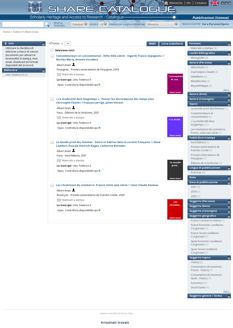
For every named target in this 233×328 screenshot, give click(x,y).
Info (188, 3)
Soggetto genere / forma (205, 295)
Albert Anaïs (31, 32)
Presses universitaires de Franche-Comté (205, 148)
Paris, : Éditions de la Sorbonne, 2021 (78, 112)
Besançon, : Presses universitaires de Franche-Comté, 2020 (90, 195)
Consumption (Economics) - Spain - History (206, 276)
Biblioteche (176, 3)
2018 (194, 191)
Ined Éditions (198, 142)
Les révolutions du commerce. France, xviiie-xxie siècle (208, 131)
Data (192, 177)
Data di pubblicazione (203, 182)
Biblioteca (10, 70)
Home (6, 32)
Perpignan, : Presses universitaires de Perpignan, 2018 (88, 69)
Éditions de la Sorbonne (204, 163)
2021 (194, 187)
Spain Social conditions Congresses (204, 250)
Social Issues (198, 287)
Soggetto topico (199, 257)
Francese (196, 172)
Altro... (227, 90)
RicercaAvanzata (59, 24)
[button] (80, 24)
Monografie (197, 57)
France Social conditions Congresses (205, 234)
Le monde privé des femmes (207, 108)
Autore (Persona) (200, 62)
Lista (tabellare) (172, 43)
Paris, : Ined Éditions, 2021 (72, 155)
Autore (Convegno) (201, 99)
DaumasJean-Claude (202, 72)
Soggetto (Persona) (202, 201)
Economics (197, 283)
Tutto (55, 43)
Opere (193, 104)
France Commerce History (206, 220)
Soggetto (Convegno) (203, 211)
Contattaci (201, 3)
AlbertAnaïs (197, 67)
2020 (194, 196)
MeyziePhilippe (199, 85)
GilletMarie (197, 76)
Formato (195, 43)
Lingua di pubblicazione (204, 167)
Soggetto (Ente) (199, 206)
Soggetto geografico (202, 216)
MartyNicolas (198, 81)
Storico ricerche (191, 24)
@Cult (117, 313)
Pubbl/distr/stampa (202, 137)
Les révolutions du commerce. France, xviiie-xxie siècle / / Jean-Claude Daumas (107, 185)
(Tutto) (16, 32)
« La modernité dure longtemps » (202, 122)
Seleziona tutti (64, 50)
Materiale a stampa (202, 48)
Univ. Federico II (14, 75)
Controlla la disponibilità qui (82, 84)
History (195, 262)
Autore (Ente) (198, 94)
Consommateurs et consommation (202, 115)
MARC (152, 43)
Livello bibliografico (202, 53)
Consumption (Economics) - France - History (206, 268)
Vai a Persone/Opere (215, 24)
